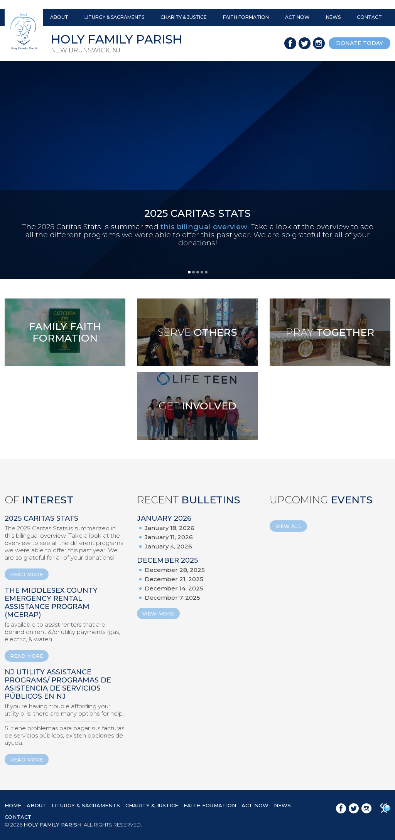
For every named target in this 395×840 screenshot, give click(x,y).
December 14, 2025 (174, 588)
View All (288, 526)
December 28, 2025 (175, 569)
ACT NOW (297, 17)
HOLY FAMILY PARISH (52, 825)
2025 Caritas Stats (41, 518)
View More (158, 613)
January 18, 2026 (169, 527)
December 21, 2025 (174, 579)
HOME (13, 805)
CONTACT (369, 17)
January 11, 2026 (169, 537)
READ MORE (26, 574)
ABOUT (59, 17)
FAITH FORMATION (246, 17)
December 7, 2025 (172, 597)
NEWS (333, 17)
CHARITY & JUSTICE (183, 17)
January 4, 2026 (168, 546)
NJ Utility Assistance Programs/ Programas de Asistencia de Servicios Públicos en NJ (58, 684)
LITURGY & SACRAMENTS (114, 17)
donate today (359, 43)
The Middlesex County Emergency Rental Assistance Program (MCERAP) (51, 602)
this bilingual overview (203, 226)
